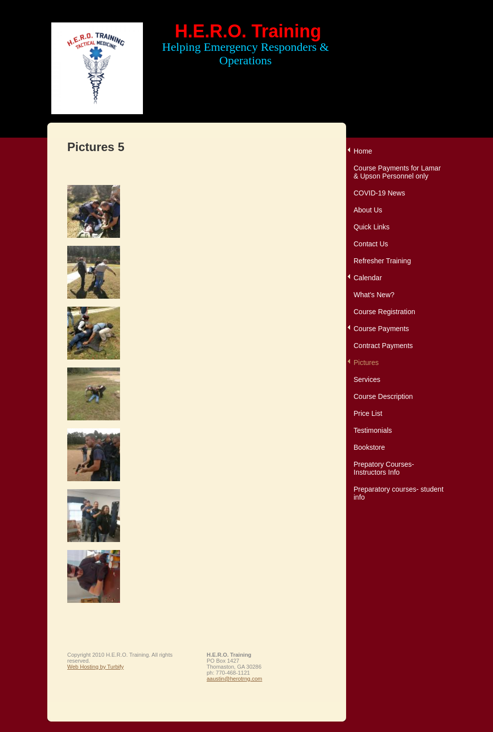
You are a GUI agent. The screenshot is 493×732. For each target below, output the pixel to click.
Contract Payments (383, 346)
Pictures (366, 362)
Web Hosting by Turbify (95, 667)
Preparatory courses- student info (399, 493)
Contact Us (371, 244)
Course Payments (381, 329)
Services (367, 379)
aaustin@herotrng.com (234, 679)
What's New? (374, 295)
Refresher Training (382, 261)
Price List (368, 413)
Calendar (368, 278)
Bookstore (369, 447)
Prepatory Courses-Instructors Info (384, 468)
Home (363, 151)
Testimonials (373, 430)
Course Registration (384, 312)
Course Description (383, 396)
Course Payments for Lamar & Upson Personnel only (397, 172)
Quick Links (371, 227)
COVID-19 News (379, 193)
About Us (368, 210)
